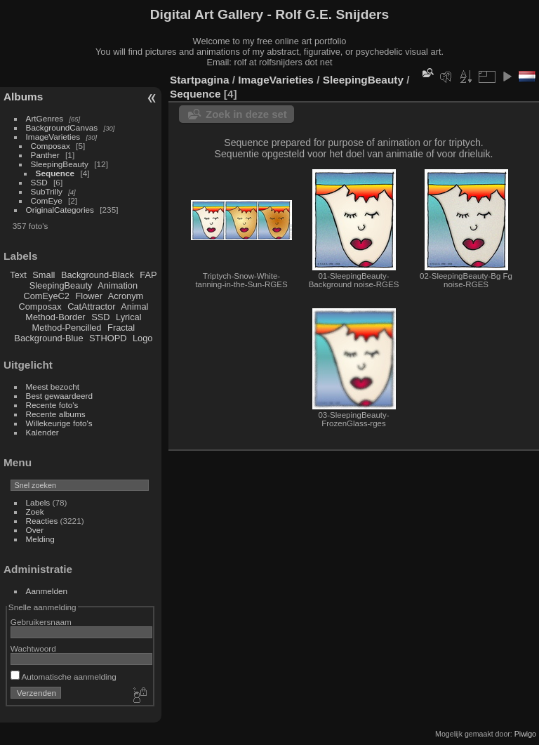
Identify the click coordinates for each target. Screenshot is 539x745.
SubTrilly (46, 191)
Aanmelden (47, 590)
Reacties (42, 520)
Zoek (35, 511)
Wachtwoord (33, 648)
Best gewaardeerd (59, 395)
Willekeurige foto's (59, 423)
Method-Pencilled (67, 327)
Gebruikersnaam (41, 621)
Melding (40, 538)
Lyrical (129, 317)
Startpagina (199, 80)
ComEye (46, 200)
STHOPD (107, 338)
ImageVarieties (53, 136)
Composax (50, 145)
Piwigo (525, 734)
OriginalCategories (60, 209)
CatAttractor (91, 306)
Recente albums (56, 413)
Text (18, 275)
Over (35, 529)
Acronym (126, 296)
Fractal (121, 327)
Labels (38, 502)
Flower (89, 296)
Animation (118, 285)
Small (43, 275)
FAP (148, 275)
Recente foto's (52, 404)
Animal (134, 306)
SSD (39, 182)
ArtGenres (45, 118)
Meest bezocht (53, 386)
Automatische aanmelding (64, 676)
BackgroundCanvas (62, 127)
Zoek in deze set (246, 114)
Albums (23, 97)
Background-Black (97, 275)
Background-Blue (48, 338)
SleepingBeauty (59, 164)
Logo (142, 338)
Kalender (42, 432)
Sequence (55, 173)
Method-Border (55, 317)
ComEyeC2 (46, 296)
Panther (45, 154)
